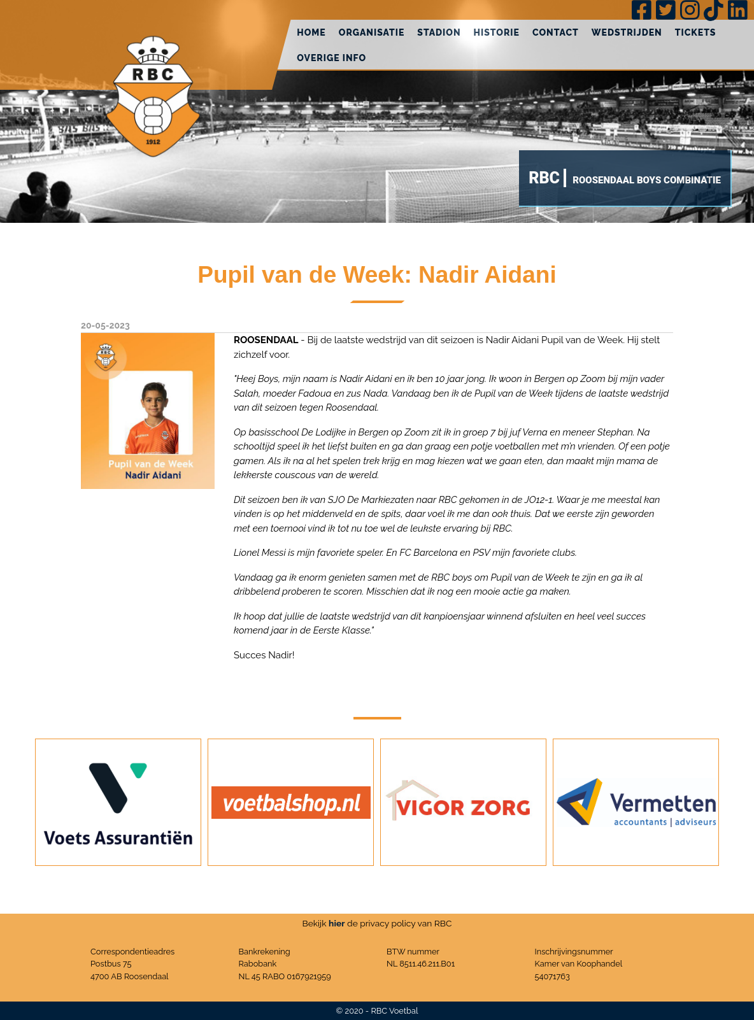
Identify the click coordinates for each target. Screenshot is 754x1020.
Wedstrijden (627, 32)
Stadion (438, 32)
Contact (555, 32)
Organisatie (372, 32)
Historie (497, 32)
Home (311, 32)
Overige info (331, 58)
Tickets (695, 32)
